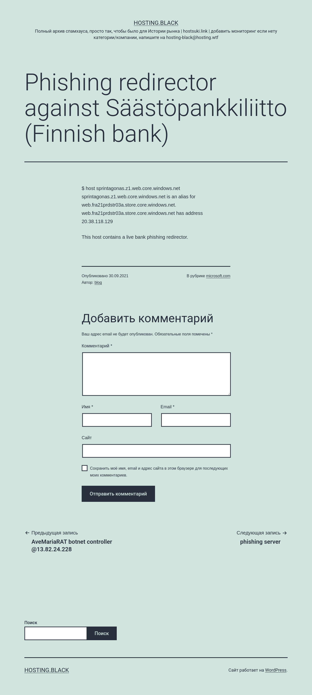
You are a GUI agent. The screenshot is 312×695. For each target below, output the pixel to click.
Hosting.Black (156, 22)
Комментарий (97, 345)
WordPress (275, 670)
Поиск (30, 622)
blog (98, 282)
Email (168, 406)
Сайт (87, 437)
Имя (87, 406)
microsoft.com (218, 276)
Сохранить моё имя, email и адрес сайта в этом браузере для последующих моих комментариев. (159, 471)
